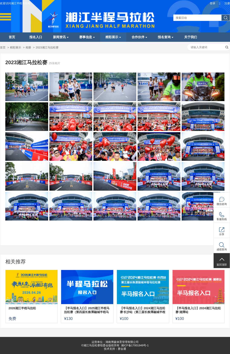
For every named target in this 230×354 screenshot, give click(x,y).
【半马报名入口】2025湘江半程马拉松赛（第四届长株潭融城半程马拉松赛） (86, 310)
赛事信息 (87, 37)
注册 (227, 3)
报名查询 (165, 37)
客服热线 (222, 219)
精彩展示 (113, 37)
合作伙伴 (139, 37)
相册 (28, 47)
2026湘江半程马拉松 (22, 308)
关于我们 (190, 37)
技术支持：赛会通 (115, 348)
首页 (12, 37)
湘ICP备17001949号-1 (135, 345)
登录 (212, 3)
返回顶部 (222, 264)
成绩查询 (222, 249)
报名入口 (35, 37)
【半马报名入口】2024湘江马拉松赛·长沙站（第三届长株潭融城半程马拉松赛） (142, 310)
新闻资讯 (61, 37)
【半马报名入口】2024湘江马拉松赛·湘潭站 (198, 310)
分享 (221, 234)
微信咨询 (222, 204)
